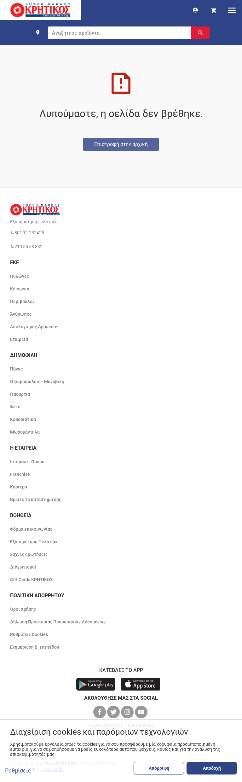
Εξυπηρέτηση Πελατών (33, 541)
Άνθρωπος (21, 314)
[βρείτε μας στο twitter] (114, 712)
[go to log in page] (195, 10)
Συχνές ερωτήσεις (29, 554)
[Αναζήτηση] (200, 32)
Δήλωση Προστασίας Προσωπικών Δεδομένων (58, 621)
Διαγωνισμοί (23, 566)
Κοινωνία (19, 288)
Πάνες (16, 368)
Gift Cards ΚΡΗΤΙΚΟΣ (31, 579)
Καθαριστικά (23, 419)
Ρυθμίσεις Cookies (29, 634)
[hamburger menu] (232, 10)
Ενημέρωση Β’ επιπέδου (34, 647)
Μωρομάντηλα (25, 432)
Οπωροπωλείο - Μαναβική (37, 381)
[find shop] (37, 32)
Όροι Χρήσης (23, 609)
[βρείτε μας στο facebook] (100, 712)
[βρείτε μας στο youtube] (142, 712)
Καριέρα (18, 486)
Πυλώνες (19, 276)
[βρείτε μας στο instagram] (128, 712)
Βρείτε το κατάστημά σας (35, 499)
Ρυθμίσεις (18, 770)
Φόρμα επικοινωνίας (31, 529)
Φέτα (15, 406)
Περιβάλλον (22, 301)
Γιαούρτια (20, 394)
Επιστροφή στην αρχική (121, 144)
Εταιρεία (19, 339)
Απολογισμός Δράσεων (33, 326)
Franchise (20, 474)
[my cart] (213, 10)
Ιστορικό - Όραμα (27, 461)
